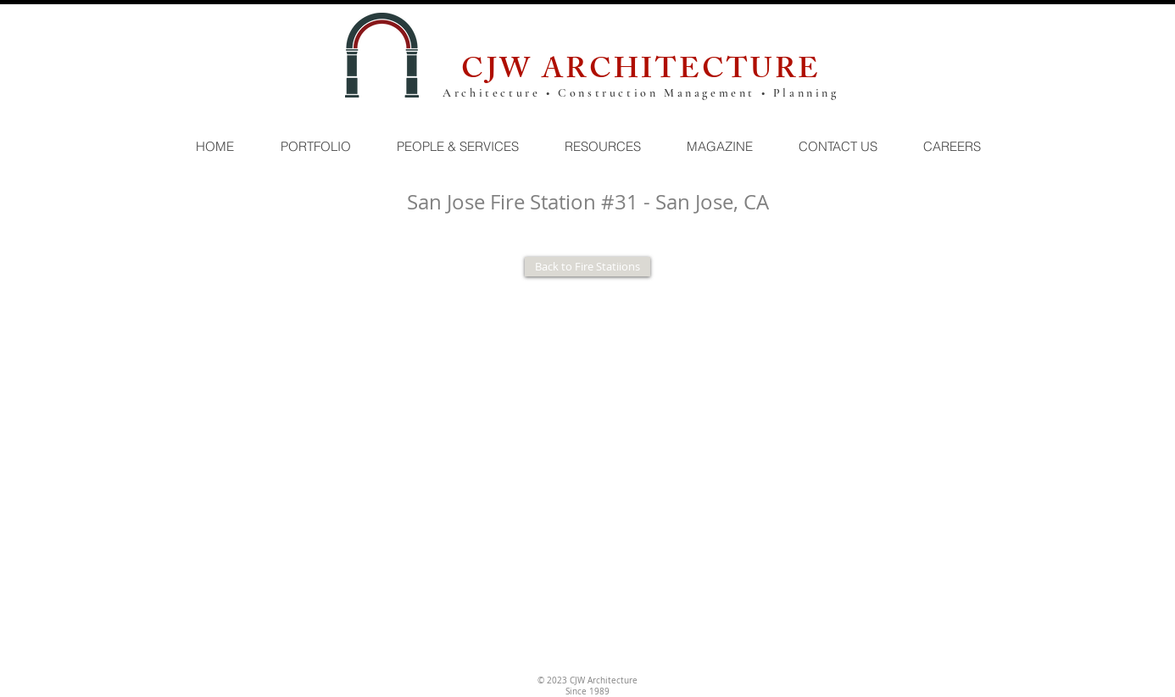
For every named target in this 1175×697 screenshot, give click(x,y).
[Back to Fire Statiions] (587, 266)
